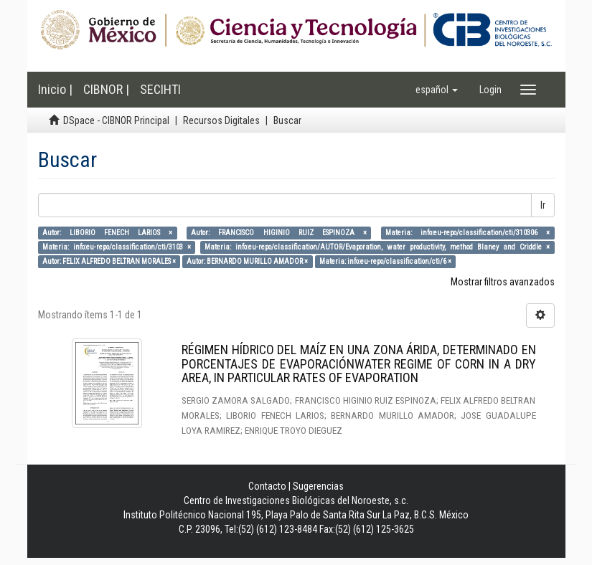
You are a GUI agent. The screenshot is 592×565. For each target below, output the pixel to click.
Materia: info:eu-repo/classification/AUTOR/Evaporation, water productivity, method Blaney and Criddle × (377, 247)
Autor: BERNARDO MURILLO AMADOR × (247, 261)
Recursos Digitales (221, 120)
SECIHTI (160, 89)
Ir (542, 205)
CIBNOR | (106, 89)
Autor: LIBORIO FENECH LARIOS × (107, 232)
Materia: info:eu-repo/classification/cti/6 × (385, 261)
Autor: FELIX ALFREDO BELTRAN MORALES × (109, 261)
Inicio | (55, 89)
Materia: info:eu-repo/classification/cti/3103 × (116, 247)
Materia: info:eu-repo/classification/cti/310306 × (467, 232)
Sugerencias (318, 486)
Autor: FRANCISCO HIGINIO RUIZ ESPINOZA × (279, 232)
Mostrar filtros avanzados (503, 282)
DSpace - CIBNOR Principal (116, 120)
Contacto (267, 486)
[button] (437, 90)
